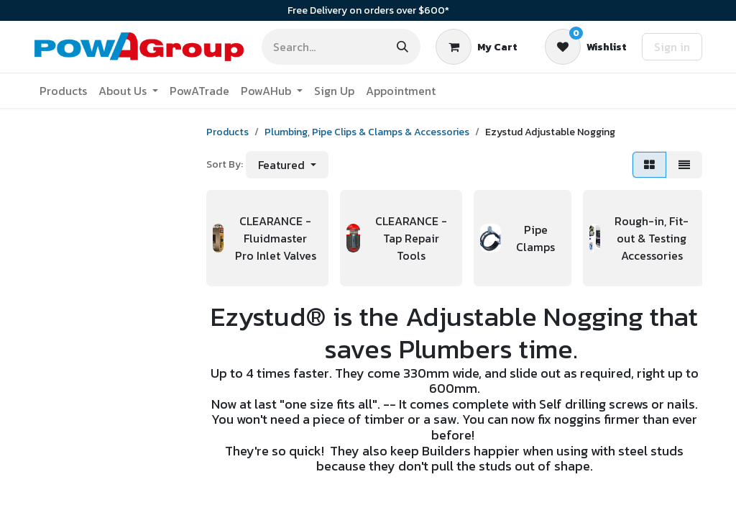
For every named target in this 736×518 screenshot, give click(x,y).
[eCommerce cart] (476, 47)
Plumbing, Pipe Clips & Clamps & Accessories (366, 132)
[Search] (402, 47)
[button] (287, 164)
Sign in (672, 46)
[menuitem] (63, 90)
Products (227, 132)
